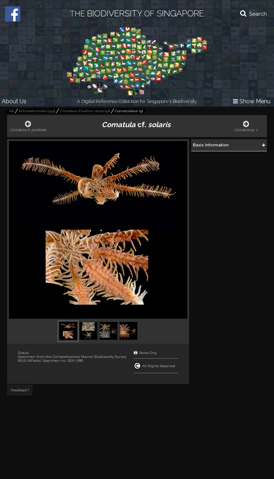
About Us (14, 101)
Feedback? (20, 390)
